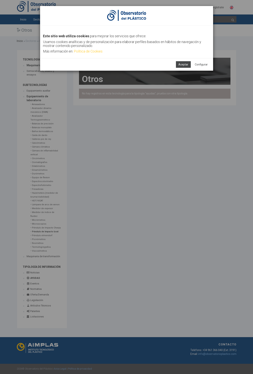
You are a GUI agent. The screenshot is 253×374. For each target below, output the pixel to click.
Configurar (201, 64)
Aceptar (183, 64)
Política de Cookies (88, 51)
